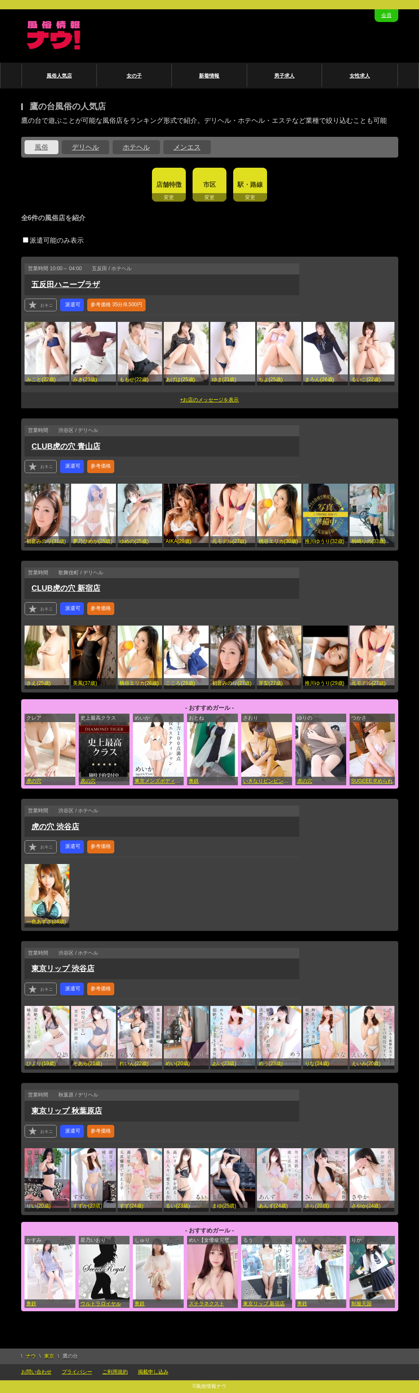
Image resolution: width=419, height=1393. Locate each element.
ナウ (31, 1356)
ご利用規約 (115, 1372)
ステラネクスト (206, 1304)
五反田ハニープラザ (65, 284)
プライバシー (77, 1372)
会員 (386, 15)
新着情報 (209, 76)
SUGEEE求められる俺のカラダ (375, 781)
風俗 (41, 147)
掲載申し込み (153, 1372)
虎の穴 (33, 781)
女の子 (134, 76)
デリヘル (85, 147)
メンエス (187, 147)
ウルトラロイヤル (100, 1304)
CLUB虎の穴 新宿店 (65, 588)
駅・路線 (250, 184)
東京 (49, 1356)
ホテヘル (136, 147)
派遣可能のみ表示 (53, 240)
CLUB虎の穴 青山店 (65, 446)
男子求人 (284, 76)
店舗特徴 (169, 184)
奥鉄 (194, 781)
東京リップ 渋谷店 (62, 968)
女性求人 (360, 76)
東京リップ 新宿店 (264, 1304)
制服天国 (361, 1304)
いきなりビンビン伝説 (267, 781)
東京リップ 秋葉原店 (66, 1111)
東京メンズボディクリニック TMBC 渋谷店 (159, 781)
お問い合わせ (36, 1372)
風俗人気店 (59, 76)
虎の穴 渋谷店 (55, 827)
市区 (209, 184)
